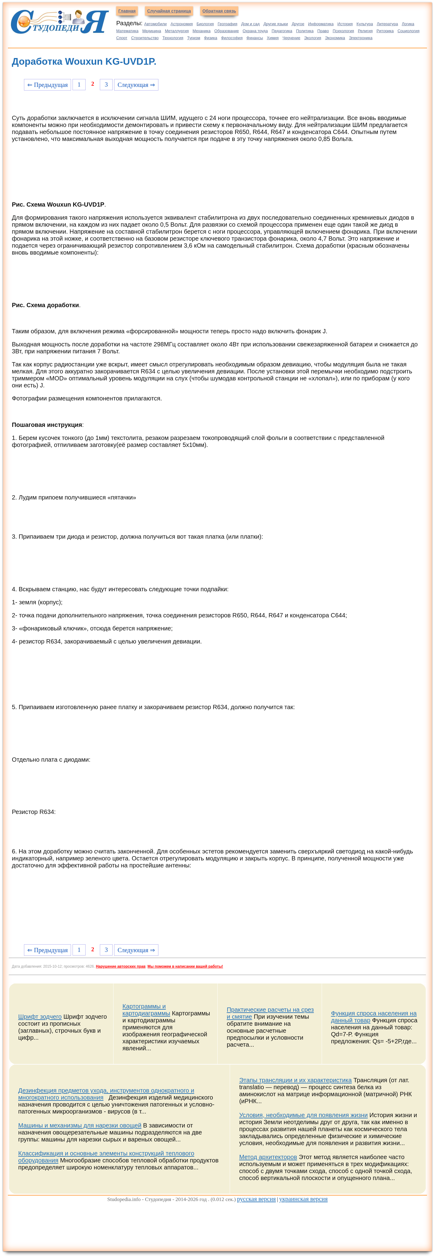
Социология (408, 31)
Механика (202, 31)
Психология (343, 31)
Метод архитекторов (268, 1157)
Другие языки (275, 24)
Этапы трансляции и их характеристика (295, 1080)
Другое (298, 24)
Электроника (361, 38)
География (227, 24)
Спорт (121, 38)
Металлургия (177, 31)
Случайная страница (169, 11)
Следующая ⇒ (136, 84)
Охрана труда (255, 31)
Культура (365, 24)
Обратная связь (219, 11)
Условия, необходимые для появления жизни (303, 1115)
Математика (127, 31)
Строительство (144, 38)
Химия (273, 38)
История (345, 24)
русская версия (256, 1199)
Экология (312, 38)
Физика (210, 38)
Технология (172, 38)
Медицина (151, 31)
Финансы (254, 38)
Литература (387, 24)
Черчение (291, 38)
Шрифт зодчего (40, 1016)
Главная (127, 11)
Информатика (321, 24)
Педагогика (282, 31)
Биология (205, 24)
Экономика (335, 38)
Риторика (385, 31)
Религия (365, 31)
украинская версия (303, 1199)
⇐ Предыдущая (47, 84)
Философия (231, 38)
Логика (408, 24)
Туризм (193, 38)
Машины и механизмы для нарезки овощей (79, 1125)
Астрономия (182, 24)
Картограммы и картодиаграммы (146, 1010)
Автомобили (155, 24)
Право (323, 31)
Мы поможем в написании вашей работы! (185, 966)
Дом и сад (250, 24)
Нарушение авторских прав (120, 966)
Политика (305, 31)
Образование (226, 31)
